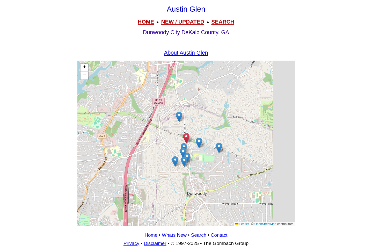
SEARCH (222, 22)
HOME (146, 22)
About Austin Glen (186, 53)
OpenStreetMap (265, 224)
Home (150, 235)
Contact (219, 235)
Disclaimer (155, 243)
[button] (175, 161)
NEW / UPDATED (182, 22)
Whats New (174, 235)
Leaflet (242, 224)
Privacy (131, 243)
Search (198, 235)
